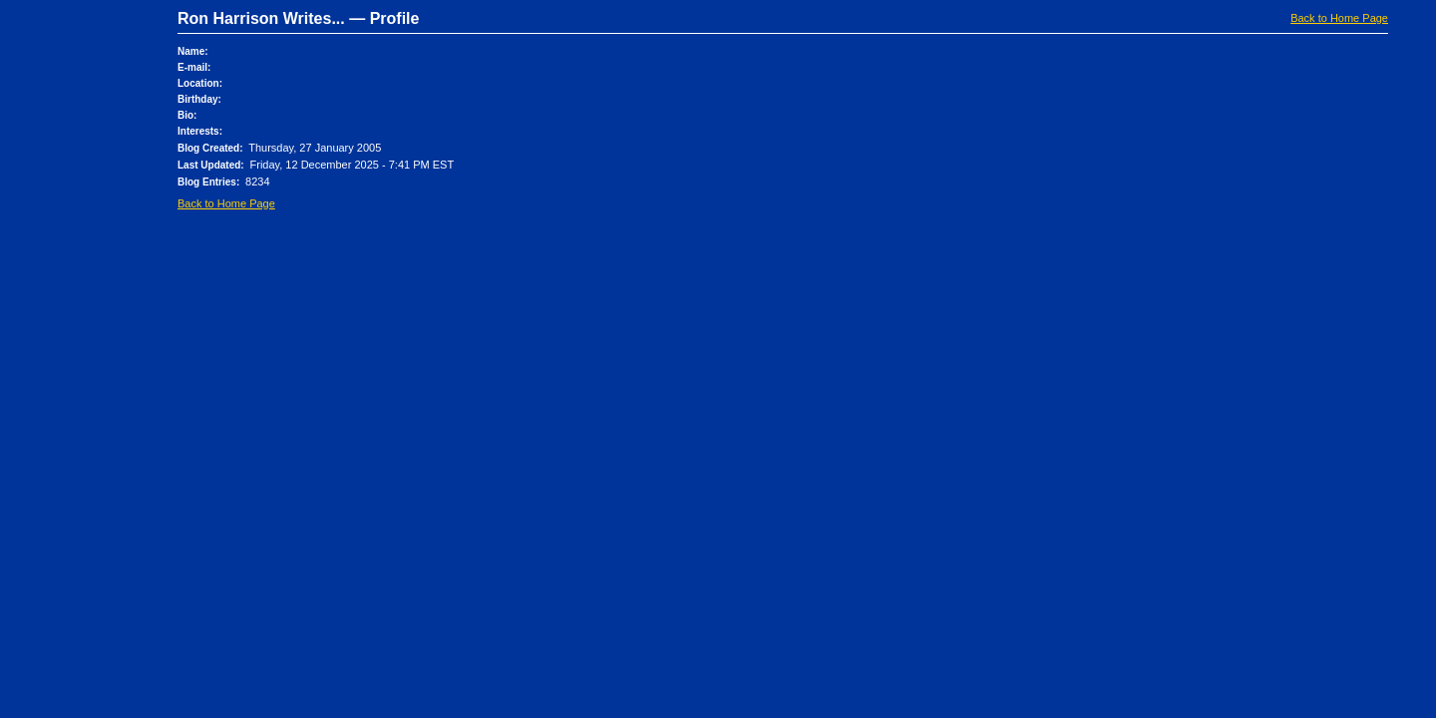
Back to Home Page (1339, 18)
